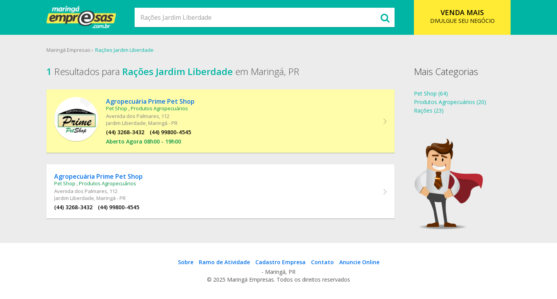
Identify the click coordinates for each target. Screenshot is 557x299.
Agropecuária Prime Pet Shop (150, 101)
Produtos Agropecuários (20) (450, 102)
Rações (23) (429, 110)
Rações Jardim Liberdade (124, 49)
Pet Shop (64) (431, 93)
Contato (322, 262)
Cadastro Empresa (280, 262)
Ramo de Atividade (224, 262)
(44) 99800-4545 (170, 132)
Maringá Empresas (68, 49)
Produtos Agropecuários (159, 108)
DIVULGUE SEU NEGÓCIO (462, 16)
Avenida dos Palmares (132, 116)
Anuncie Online (359, 262)
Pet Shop (116, 108)
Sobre (185, 262)
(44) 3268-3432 (125, 132)
